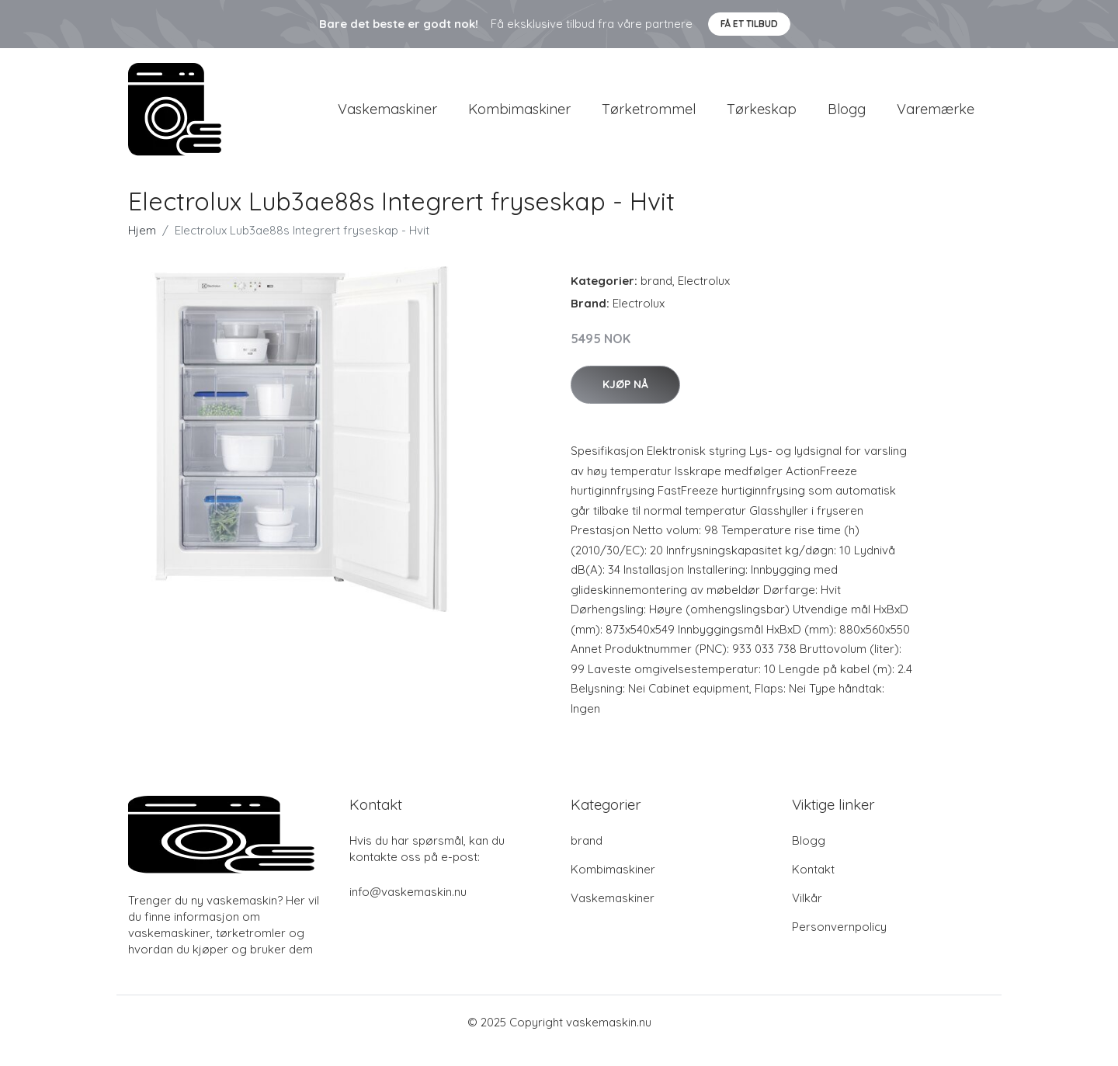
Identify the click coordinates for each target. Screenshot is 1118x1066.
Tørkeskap (762, 118)
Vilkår (807, 915)
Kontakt (813, 886)
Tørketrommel (649, 118)
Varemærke (935, 118)
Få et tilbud (749, 24)
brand (656, 297)
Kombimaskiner (519, 118)
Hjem (142, 247)
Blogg (847, 118)
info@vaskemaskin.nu (408, 908)
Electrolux (704, 297)
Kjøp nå (625, 401)
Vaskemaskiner (387, 118)
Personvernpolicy (839, 943)
